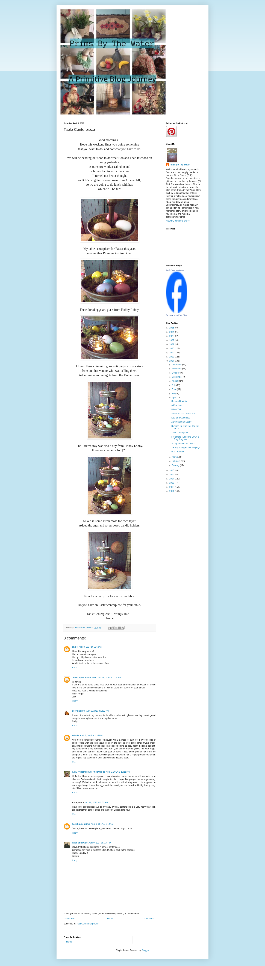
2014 (172, 479)
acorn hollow (78, 711)
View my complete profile (178, 221)
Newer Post (69, 918)
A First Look (176, 405)
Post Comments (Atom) (87, 924)
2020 (172, 348)
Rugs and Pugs (79, 843)
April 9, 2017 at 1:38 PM (100, 843)
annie (75, 647)
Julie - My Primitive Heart (84, 677)
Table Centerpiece (180, 432)
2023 (172, 336)
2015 (172, 474)
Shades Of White (179, 401)
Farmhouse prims (81, 824)
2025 (172, 328)
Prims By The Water (180, 165)
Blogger (145, 950)
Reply (75, 667)
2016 (172, 470)
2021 (172, 344)
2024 (172, 332)
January (176, 465)
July (174, 385)
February (176, 461)
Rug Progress (177, 451)
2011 (172, 491)
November (177, 368)
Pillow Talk (176, 409)
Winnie (75, 735)
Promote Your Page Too (176, 315)
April (174, 397)
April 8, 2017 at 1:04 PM (109, 677)
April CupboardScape (181, 422)
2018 (172, 357)
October (176, 373)
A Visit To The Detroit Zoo (183, 413)
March (175, 457)
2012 (172, 487)
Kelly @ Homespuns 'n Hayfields (88, 772)
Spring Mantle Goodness (183, 443)
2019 (172, 352)
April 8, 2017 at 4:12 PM (91, 735)
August (175, 381)
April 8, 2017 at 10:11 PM (118, 772)
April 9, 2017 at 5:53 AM (96, 802)
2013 (172, 483)
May (174, 393)
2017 (172, 361)
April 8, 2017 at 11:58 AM (90, 647)
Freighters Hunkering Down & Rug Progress (185, 438)
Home (110, 918)
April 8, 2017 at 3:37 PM (97, 711)
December (177, 364)
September (177, 377)
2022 (172, 340)
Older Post (150, 918)
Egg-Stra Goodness (180, 418)
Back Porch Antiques (175, 270)
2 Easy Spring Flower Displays (185, 447)
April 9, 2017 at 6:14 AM (102, 824)
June (174, 389)
